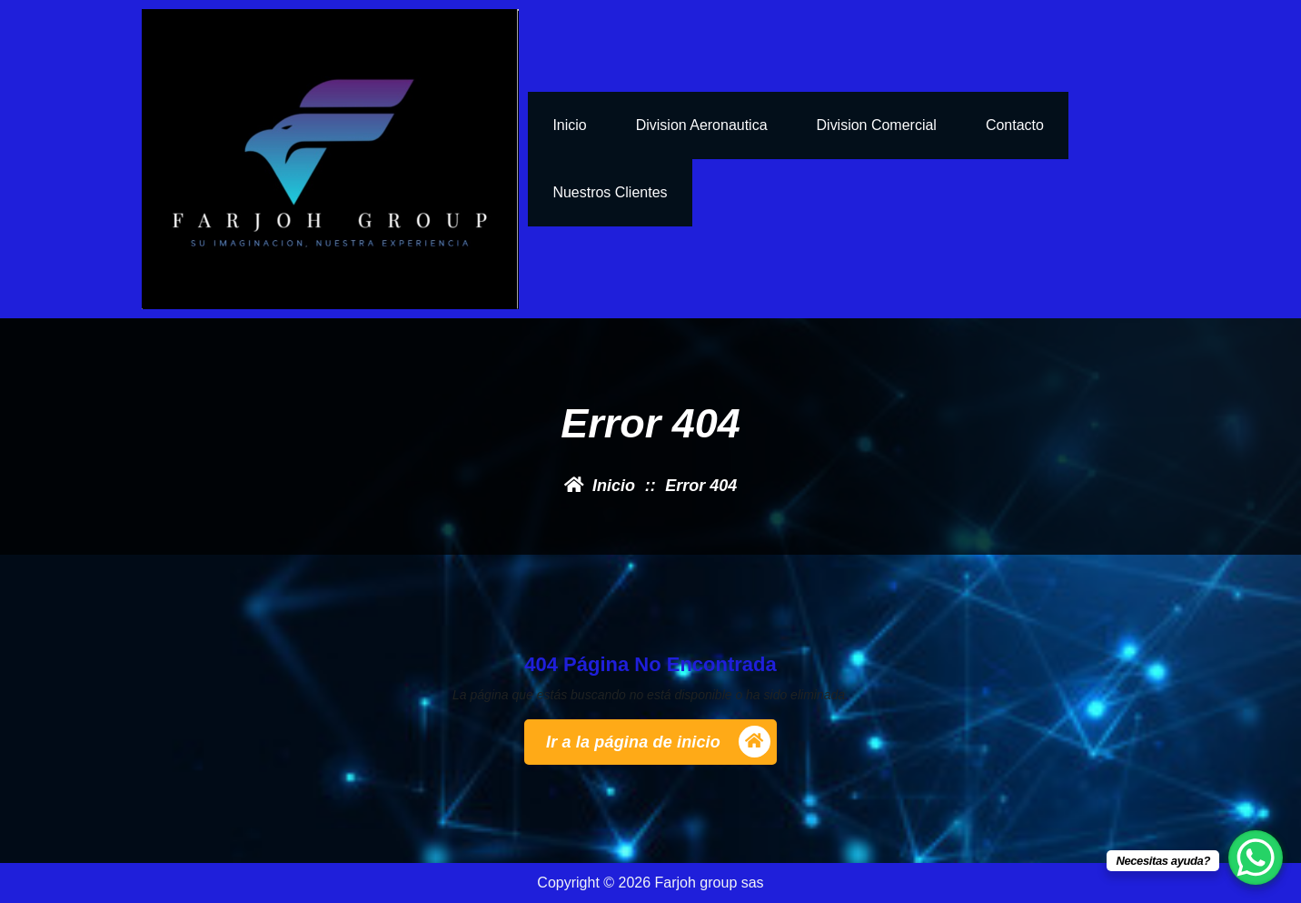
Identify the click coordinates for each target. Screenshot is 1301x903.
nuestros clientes (609, 192)
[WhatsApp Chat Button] (1255, 857)
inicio (569, 125)
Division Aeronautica (702, 125)
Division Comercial (877, 125)
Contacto (1015, 125)
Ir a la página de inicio (658, 742)
